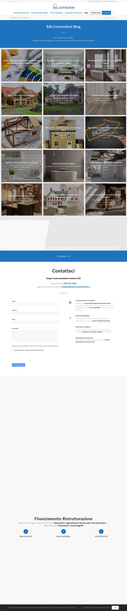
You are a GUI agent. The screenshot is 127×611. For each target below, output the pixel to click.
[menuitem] (21, 13)
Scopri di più (101, 536)
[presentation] (28, 351)
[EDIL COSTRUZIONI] (63, 7)
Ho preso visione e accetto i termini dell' (30, 346)
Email (20, 324)
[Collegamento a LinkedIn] (10, 1)
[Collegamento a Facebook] (13, 1)
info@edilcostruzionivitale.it (110, 1)
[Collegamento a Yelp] (16, 1)
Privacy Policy (79, 607)
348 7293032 (99, 1)
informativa (39, 346)
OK (115, 607)
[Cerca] (113, 13)
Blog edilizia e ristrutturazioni (19, 17)
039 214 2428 (91, 1)
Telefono (21, 318)
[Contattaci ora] (63, 256)
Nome (20, 311)
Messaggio (21, 330)
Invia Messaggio (23, 356)
